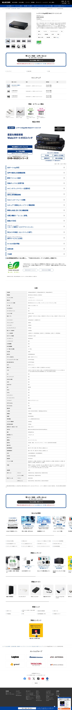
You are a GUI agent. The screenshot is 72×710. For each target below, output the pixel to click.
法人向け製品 (21, 2)
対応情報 (32, 2)
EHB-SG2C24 (14, 95)
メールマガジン (38, 699)
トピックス (27, 2)
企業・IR (57, 692)
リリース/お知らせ (18, 692)
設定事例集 (46, 34)
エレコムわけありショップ (50, 699)
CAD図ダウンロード (29, 699)
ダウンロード (38, 2)
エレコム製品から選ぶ (19, 700)
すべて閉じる (63, 163)
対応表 (39, 31)
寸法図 (58, 34)
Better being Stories (18, 695)
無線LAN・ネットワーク (21, 8)
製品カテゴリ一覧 (8, 692)
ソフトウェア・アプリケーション (30, 695)
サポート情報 (51, 2)
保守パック (39, 34)
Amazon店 (47, 700)
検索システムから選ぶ (19, 701)
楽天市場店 (47, 696)
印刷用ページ (55, 37)
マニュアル (45, 31)
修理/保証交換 (38, 696)
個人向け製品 (14, 2)
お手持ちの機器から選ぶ (19, 699)
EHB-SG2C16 (14, 90)
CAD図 (53, 34)
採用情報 (57, 695)
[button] (18, 691)
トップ (3, 8)
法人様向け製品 (13, 8)
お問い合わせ (38, 695)
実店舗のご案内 (48, 692)
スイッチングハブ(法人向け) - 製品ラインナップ (35, 8)
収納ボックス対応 (40, 37)
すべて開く (57, 163)
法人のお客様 (8, 8)
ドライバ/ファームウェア (53, 31)
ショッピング (44, 2)
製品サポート (38, 692)
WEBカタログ (28, 696)
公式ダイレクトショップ (49, 695)
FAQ (61, 31)
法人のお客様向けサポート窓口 (40, 63)
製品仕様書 (48, 37)
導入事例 (7, 699)
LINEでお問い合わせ (39, 700)
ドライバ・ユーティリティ (30, 692)
